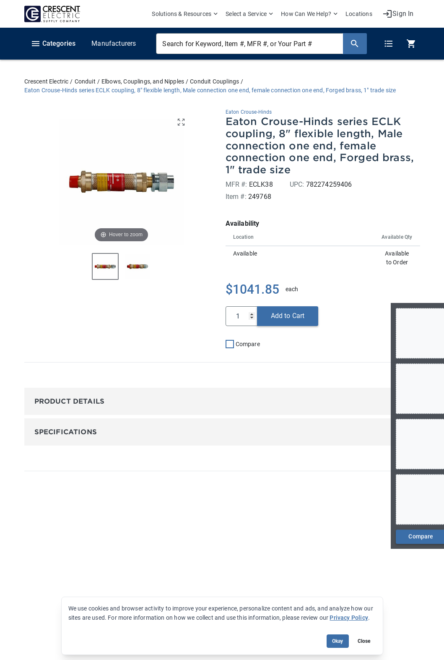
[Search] (355, 43)
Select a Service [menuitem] (246, 13)
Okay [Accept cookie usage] (337, 641)
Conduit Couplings (214, 81)
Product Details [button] (69, 401)
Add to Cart (288, 316)
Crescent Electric (46, 81)
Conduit (85, 81)
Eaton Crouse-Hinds (249, 112)
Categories (53, 44)
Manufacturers (113, 43)
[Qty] (241, 316)
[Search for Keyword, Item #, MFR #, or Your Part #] (249, 43)
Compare (248, 344)
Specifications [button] (65, 432)
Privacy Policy (349, 617)
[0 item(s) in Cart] (410, 43)
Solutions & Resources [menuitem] (181, 13)
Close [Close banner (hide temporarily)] (364, 641)
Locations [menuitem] (358, 13)
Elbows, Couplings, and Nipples (142, 81)
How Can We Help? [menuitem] (306, 13)
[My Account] (398, 13)
